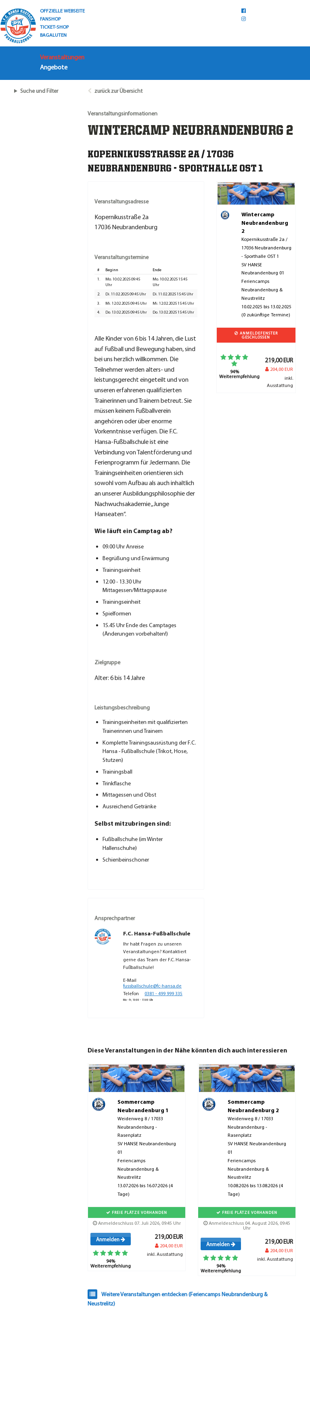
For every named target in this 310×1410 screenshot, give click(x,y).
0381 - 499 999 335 (163, 993)
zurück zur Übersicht (118, 90)
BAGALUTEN (53, 34)
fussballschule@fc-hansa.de (152, 986)
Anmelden (110, 1239)
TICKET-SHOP (54, 26)
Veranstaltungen (62, 57)
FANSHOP (50, 18)
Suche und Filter (39, 91)
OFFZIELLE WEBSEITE (62, 10)
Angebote (53, 67)
